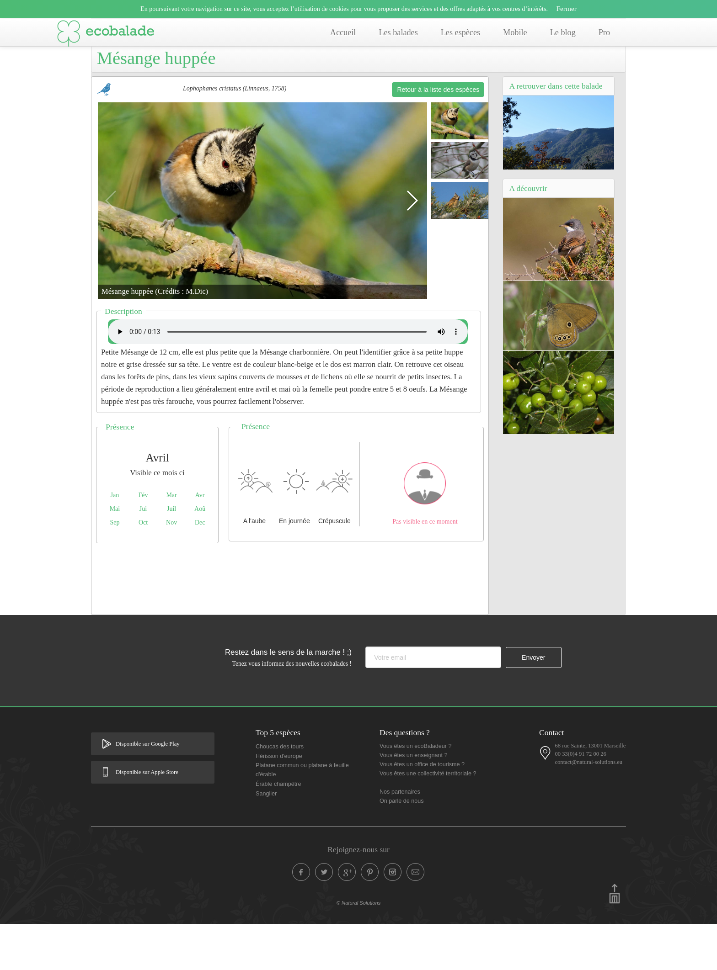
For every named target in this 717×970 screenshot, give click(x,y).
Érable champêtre (278, 830)
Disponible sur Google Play (148, 790)
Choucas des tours (280, 793)
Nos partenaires (400, 838)
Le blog (563, 32)
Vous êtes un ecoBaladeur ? (416, 792)
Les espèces (460, 32)
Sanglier (266, 840)
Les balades (398, 32)
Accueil (343, 32)
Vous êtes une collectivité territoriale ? (428, 819)
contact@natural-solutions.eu (588, 808)
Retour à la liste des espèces (438, 135)
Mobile (515, 32)
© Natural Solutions (359, 949)
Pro (604, 32)
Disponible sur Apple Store (147, 818)
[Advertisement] (289, 622)
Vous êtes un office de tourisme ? (422, 810)
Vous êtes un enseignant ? (413, 801)
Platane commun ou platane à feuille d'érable (302, 816)
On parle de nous (402, 847)
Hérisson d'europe (279, 802)
